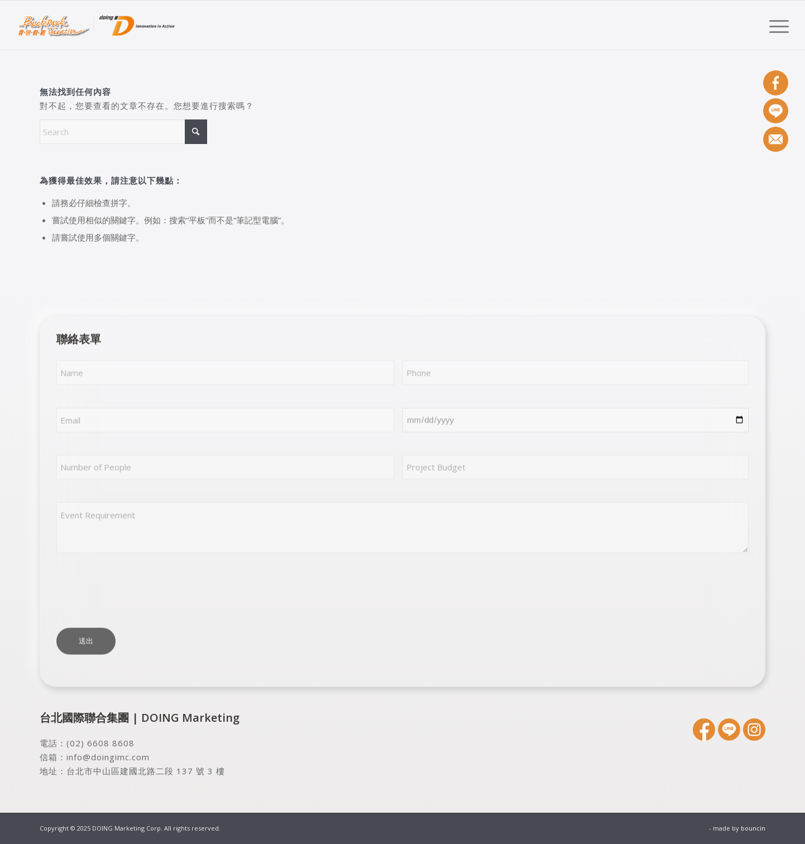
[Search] (123, 131)
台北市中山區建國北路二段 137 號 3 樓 (145, 770)
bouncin (753, 828)
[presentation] (141, 590)
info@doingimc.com (108, 757)
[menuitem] (775, 25)
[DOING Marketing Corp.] (96, 25)
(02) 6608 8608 (100, 743)
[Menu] (775, 25)
